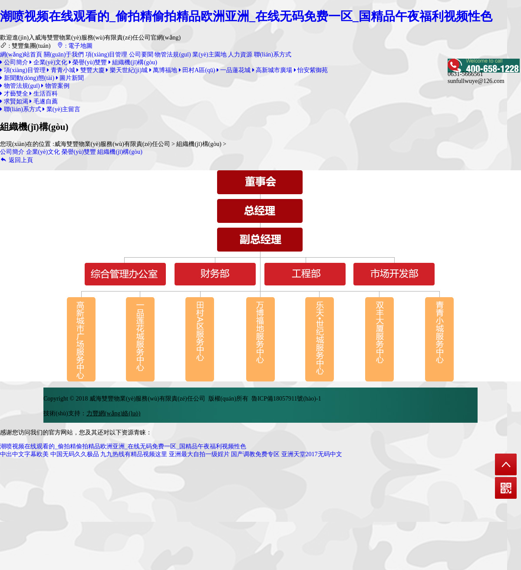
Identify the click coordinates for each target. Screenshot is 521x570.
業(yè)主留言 (61, 109)
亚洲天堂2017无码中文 (311, 454)
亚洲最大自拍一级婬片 (199, 454)
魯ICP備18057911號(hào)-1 (286, 398)
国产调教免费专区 (255, 454)
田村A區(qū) (197, 70)
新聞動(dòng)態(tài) (27, 78)
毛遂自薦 (44, 101)
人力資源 (240, 54)
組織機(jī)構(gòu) (133, 62)
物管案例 (55, 86)
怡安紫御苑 (311, 70)
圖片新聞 (70, 78)
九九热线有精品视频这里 (133, 454)
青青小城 (61, 70)
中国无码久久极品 (74, 454)
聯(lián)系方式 (272, 54)
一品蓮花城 (234, 70)
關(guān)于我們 (64, 54)
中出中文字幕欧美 (24, 454)
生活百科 (44, 93)
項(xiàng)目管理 (106, 54)
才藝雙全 (14, 93)
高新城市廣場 (272, 70)
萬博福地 (163, 70)
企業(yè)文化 (48, 62)
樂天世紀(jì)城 (127, 70)
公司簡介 (14, 62)
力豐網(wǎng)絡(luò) (113, 413)
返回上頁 (16, 160)
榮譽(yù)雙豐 (88, 62)
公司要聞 (141, 54)
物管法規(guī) (173, 54)
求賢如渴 (14, 101)
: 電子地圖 (74, 46)
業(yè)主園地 (209, 54)
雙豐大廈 (90, 70)
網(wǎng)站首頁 (21, 54)
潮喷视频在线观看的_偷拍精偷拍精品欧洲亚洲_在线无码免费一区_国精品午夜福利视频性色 (246, 16)
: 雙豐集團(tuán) (25, 46)
